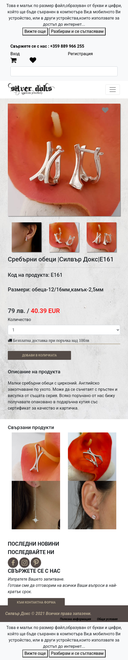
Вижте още (35, 31)
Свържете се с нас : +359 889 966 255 (47, 46)
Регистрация (80, 53)
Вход (15, 53)
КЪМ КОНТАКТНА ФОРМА (36, 602)
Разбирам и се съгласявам (77, 31)
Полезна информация (75, 619)
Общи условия (107, 619)
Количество (19, 319)
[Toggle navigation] (112, 89)
